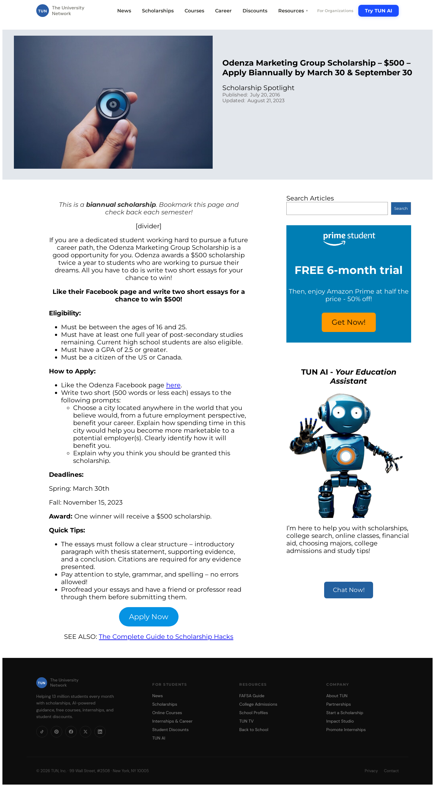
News (124, 11)
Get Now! (349, 322)
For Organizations (335, 10)
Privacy (371, 770)
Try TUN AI (378, 11)
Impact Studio (340, 721)
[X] (85, 731)
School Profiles (253, 712)
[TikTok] (42, 731)
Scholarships (158, 11)
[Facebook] (71, 731)
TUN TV (246, 721)
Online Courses (167, 712)
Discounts (255, 11)
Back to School (253, 729)
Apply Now (148, 616)
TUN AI (158, 738)
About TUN (336, 695)
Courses (194, 11)
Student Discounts (170, 729)
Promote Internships (346, 729)
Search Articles (310, 198)
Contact (391, 770)
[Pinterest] (56, 731)
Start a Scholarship (344, 712)
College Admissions (258, 704)
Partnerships (338, 704)
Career (223, 11)
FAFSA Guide (251, 695)
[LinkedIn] (100, 731)
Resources (293, 11)
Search (401, 208)
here (173, 385)
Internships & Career (172, 721)
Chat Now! (349, 590)
